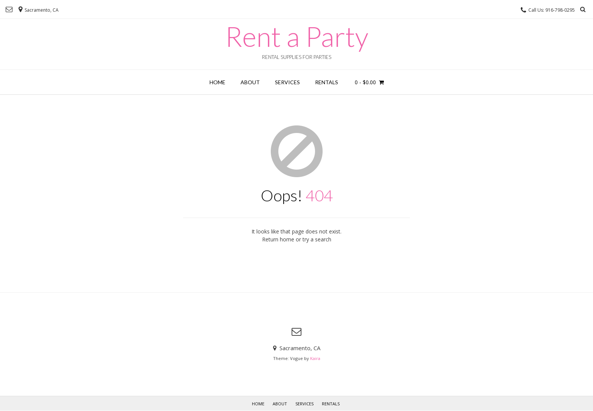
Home (217, 82)
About (250, 82)
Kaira (315, 358)
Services (287, 82)
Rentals (326, 82)
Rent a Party (296, 36)
